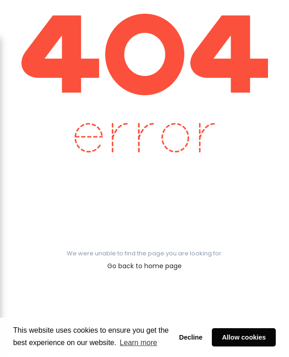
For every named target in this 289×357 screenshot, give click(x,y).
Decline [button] (190, 337)
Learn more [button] (138, 342)
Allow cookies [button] (244, 337)
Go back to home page (144, 265)
